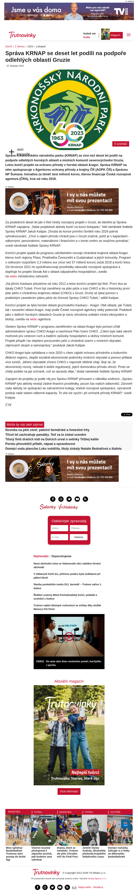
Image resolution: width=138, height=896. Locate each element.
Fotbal (38, 812)
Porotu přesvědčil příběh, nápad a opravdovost (40, 444)
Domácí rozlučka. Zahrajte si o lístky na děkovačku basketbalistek (118, 852)
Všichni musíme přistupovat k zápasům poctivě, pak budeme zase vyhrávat (42, 853)
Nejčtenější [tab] (41, 556)
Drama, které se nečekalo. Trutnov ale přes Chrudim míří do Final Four (67, 852)
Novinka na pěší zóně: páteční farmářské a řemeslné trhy (47, 430)
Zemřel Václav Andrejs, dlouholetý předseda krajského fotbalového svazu (94, 852)
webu (13, 276)
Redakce (98, 887)
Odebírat (78, 537)
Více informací (69, 791)
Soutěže (115, 812)
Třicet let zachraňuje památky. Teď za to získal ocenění (45, 434)
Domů (8, 46)
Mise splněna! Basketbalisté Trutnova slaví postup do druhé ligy (16, 853)
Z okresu (19, 46)
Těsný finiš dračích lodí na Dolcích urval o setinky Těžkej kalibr (52, 439)
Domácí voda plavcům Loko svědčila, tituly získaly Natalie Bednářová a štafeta (63, 448)
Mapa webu (84, 887)
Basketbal (14, 812)
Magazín (115, 35)
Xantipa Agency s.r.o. (97, 878)
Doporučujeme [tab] (61, 556)
